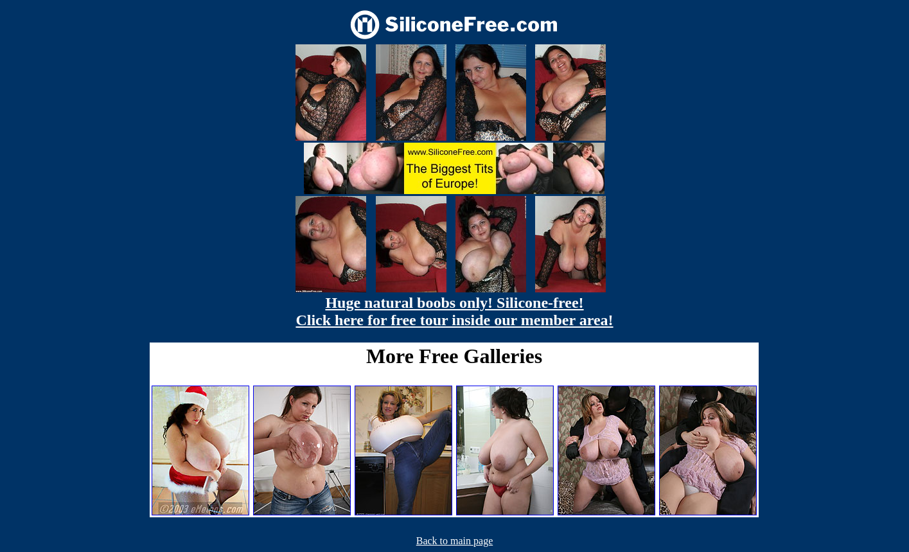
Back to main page (454, 540)
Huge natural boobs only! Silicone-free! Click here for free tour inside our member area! (454, 311)
